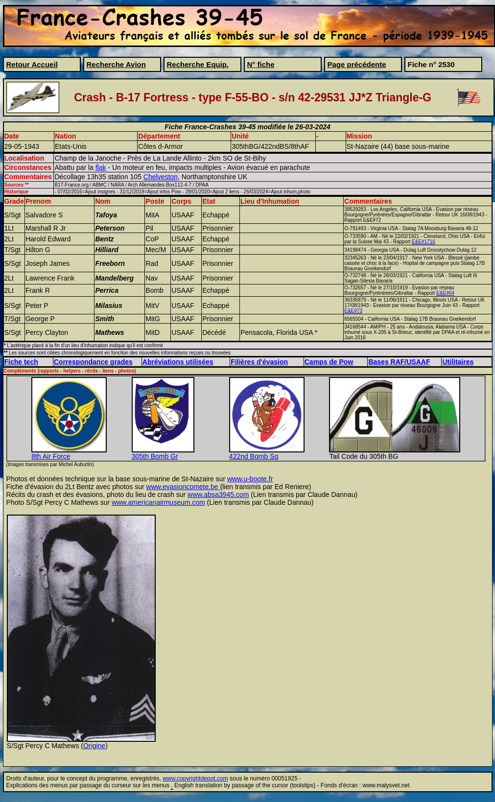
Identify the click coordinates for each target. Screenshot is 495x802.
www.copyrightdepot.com (195, 778)
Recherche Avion (116, 64)
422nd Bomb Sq (253, 456)
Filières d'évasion (259, 362)
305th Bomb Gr (155, 456)
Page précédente (357, 64)
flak (100, 167)
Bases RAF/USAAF (399, 362)
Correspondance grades (93, 362)
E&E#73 (353, 310)
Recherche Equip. (198, 64)
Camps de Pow (329, 362)
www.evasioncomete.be (183, 487)
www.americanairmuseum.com (158, 502)
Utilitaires (457, 362)
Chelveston (160, 177)
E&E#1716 (423, 241)
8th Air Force (50, 456)
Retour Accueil (32, 64)
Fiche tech (21, 362)
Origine (94, 746)
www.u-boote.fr (250, 479)
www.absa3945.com (218, 494)
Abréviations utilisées (177, 362)
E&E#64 (445, 293)
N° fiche (261, 64)
